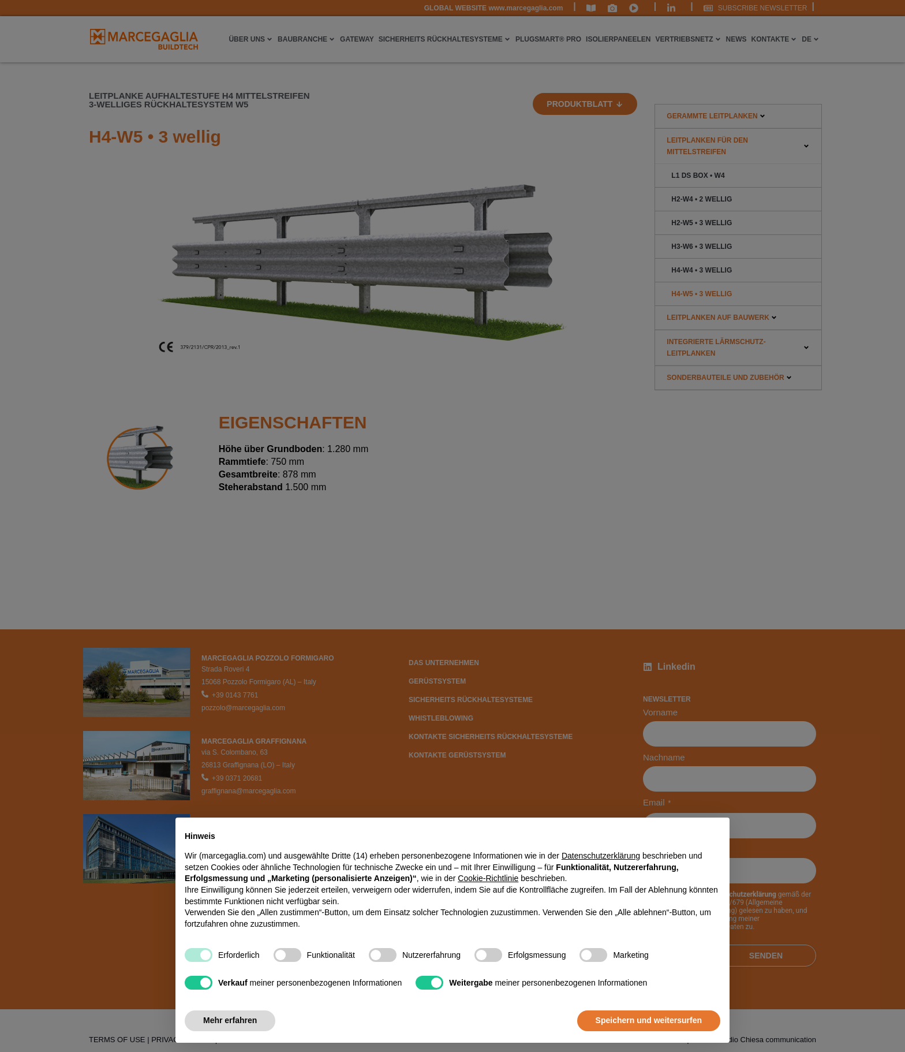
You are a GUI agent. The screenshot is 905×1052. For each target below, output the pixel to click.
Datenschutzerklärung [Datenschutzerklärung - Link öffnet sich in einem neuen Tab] (601, 855)
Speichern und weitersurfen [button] (649, 1020)
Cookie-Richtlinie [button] (488, 878)
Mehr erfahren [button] (230, 1020)
